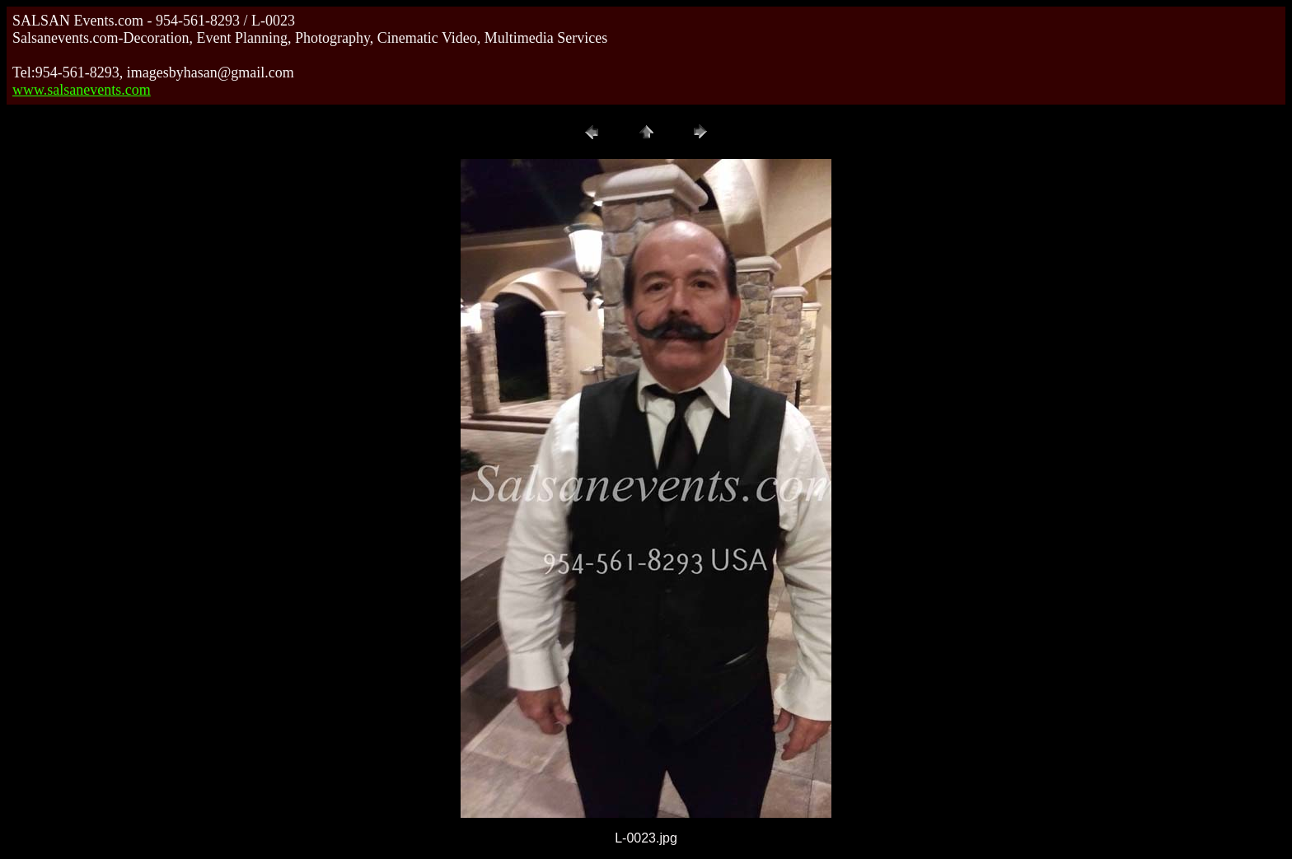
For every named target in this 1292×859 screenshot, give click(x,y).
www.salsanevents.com (81, 90)
